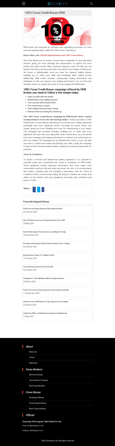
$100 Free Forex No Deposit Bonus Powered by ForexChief (46, 290)
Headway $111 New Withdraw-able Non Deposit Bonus (43, 278)
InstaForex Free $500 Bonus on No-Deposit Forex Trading (45, 302)
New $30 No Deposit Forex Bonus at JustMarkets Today (44, 232)
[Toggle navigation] (91, 4)
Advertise (33, 363)
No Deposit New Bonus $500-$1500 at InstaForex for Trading (46, 243)
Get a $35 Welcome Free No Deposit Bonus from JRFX (44, 220)
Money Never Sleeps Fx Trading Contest (38, 255)
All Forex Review (36, 375)
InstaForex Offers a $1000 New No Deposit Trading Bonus (45, 313)
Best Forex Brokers (37, 386)
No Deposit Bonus (36, 397)
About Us (33, 352)
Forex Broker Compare (38, 380)
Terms (32, 357)
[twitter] (38, 189)
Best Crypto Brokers (37, 409)
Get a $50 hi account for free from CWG (38, 267)
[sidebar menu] (23, 4)
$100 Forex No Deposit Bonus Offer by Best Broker (42, 209)
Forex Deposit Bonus (37, 403)
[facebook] (34, 189)
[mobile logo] (57, 3)
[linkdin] (43, 189)
